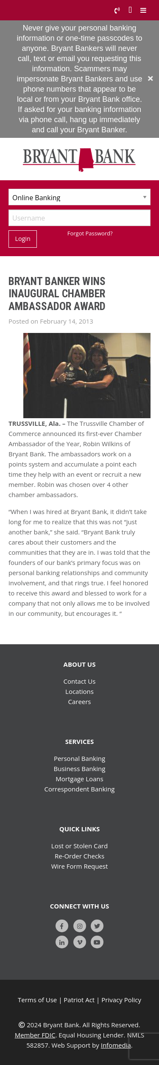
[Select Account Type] (79, 197)
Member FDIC (35, 1035)
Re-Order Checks (79, 856)
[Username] (79, 218)
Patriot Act (79, 999)
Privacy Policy (121, 999)
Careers (79, 701)
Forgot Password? (90, 233)
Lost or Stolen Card (79, 845)
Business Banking (80, 768)
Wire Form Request (79, 866)
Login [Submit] (22, 239)
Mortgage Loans (79, 778)
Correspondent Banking (80, 789)
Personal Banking (79, 758)
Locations (79, 691)
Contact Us (80, 681)
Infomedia (116, 1045)
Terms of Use (37, 999)
